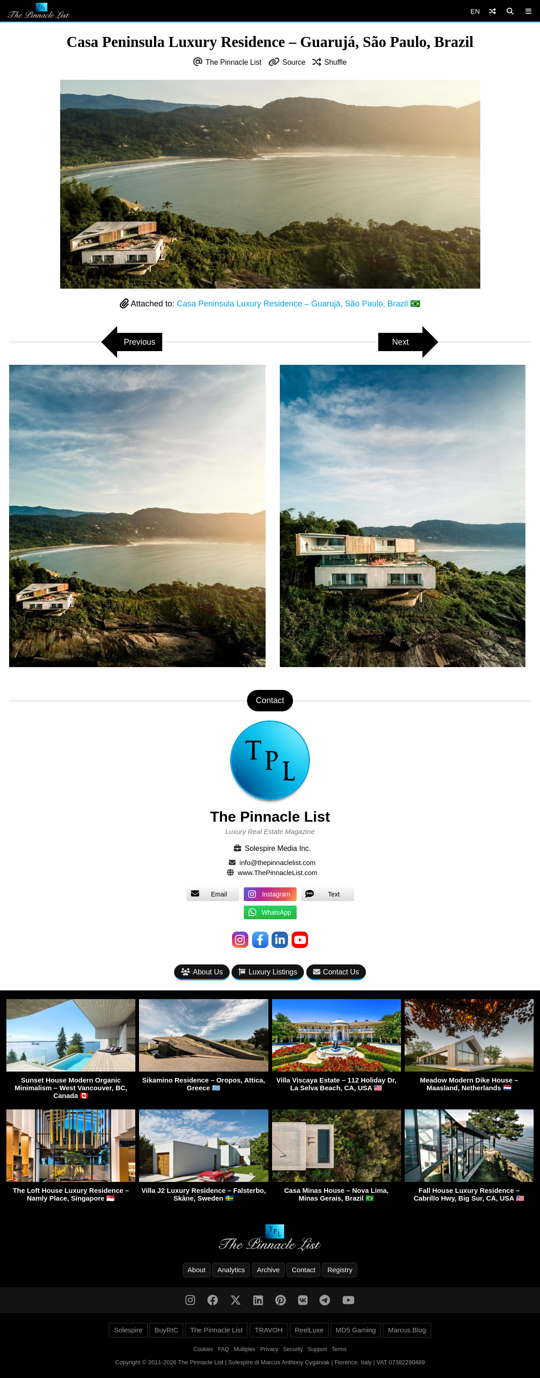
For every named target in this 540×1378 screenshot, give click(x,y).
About (197, 1270)
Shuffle (335, 62)
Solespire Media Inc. (278, 848)
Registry (339, 1270)
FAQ (223, 1349)
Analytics (231, 1270)
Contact (303, 1270)
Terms (339, 1349)
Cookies (203, 1349)
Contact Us (336, 972)
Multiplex (244, 1349)
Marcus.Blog (407, 1330)
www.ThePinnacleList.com (278, 872)
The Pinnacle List (234, 62)
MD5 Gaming (356, 1330)
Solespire (128, 1330)
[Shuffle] (492, 11)
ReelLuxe (309, 1330)
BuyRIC (166, 1330)
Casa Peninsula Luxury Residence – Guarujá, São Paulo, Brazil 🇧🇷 (298, 303)
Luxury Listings (267, 972)
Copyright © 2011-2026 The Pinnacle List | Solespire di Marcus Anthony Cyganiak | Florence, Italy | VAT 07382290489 (270, 1362)
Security (293, 1349)
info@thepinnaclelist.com (278, 862)
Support (317, 1349)
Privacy (269, 1349)
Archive (268, 1270)
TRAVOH (269, 1330)
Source (294, 62)
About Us (202, 972)
